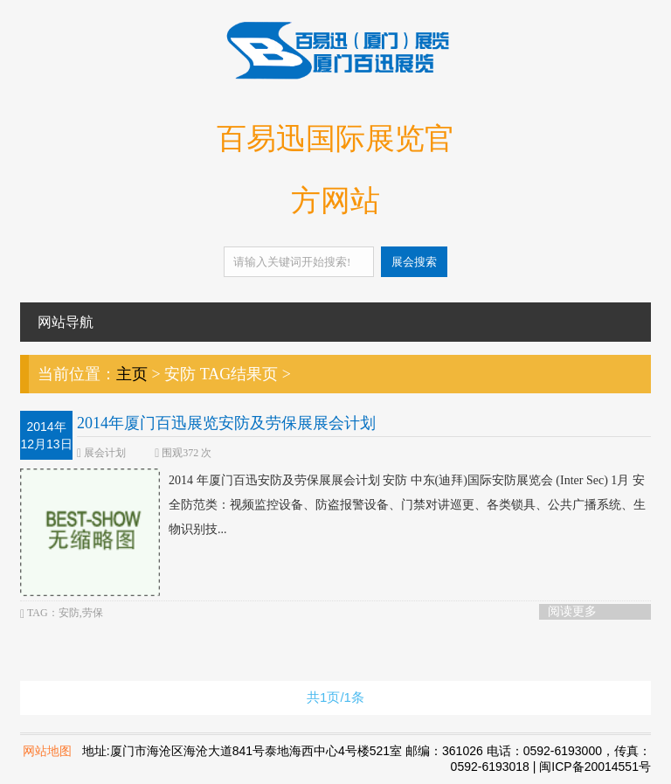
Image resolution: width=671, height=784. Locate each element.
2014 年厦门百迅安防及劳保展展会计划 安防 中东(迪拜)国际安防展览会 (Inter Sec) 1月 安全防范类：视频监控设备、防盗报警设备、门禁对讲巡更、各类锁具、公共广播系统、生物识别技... (333, 505)
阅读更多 (572, 611)
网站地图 (47, 751)
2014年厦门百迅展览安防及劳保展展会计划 (226, 423)
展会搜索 (414, 261)
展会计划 (105, 453)
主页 (132, 374)
